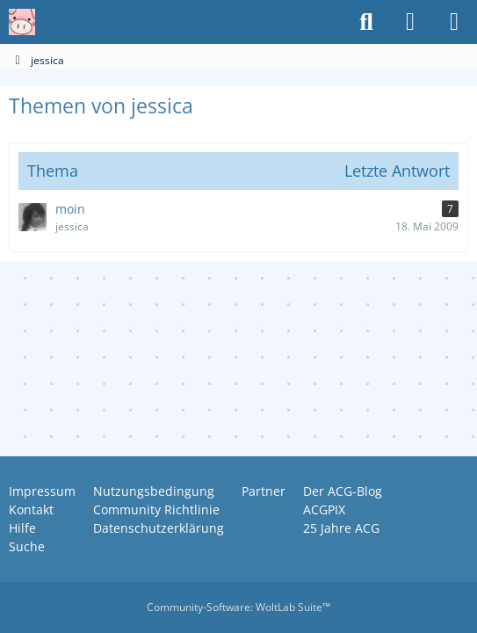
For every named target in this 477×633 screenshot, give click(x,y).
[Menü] (454, 22)
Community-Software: (238, 607)
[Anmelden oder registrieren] (410, 22)
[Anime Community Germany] (22, 22)
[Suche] (366, 22)
